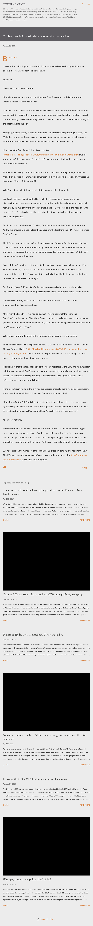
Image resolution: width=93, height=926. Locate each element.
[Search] (82, 4)
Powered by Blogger (46, 919)
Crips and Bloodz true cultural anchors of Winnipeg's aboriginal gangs (43, 594)
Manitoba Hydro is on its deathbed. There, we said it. (33, 634)
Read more (85, 520)
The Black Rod (14, 4)
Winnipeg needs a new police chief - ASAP (27, 879)
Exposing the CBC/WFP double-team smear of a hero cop (35, 779)
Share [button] (84, 468)
